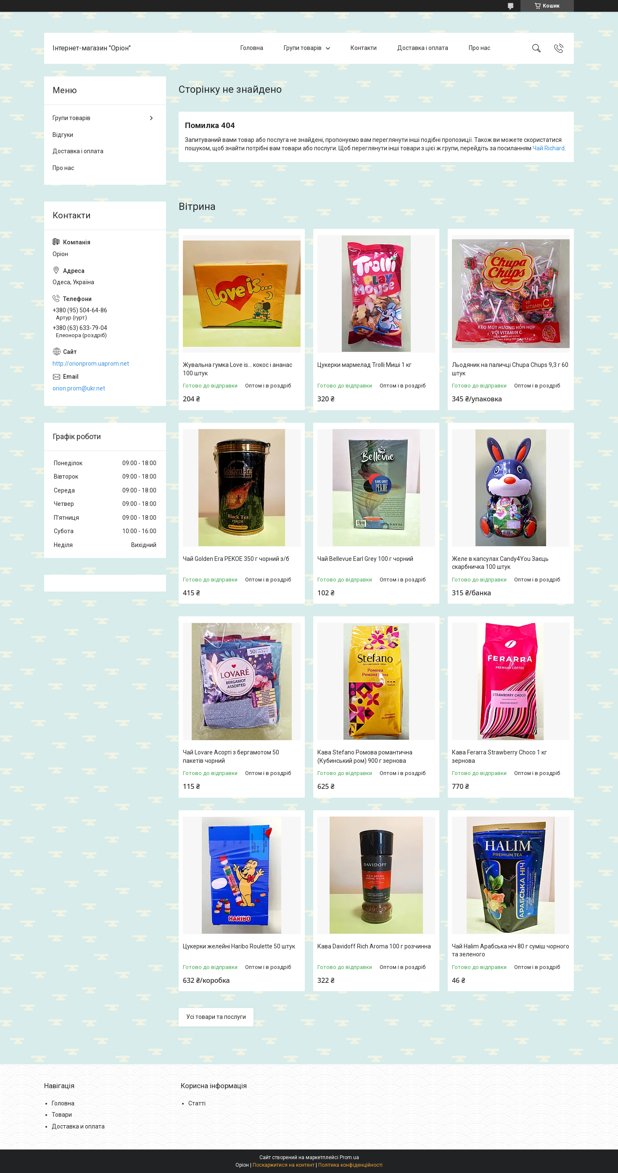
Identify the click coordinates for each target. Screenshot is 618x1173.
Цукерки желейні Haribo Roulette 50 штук (239, 946)
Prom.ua (349, 1157)
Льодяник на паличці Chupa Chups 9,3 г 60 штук (510, 369)
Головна (251, 48)
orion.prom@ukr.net (79, 388)
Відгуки (63, 134)
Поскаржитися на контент (283, 1165)
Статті (197, 1103)
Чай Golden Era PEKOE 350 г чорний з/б (236, 558)
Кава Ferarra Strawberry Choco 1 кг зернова (499, 756)
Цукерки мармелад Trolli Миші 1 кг (364, 364)
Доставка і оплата (422, 48)
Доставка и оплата (78, 1126)
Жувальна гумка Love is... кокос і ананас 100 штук (237, 369)
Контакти (364, 48)
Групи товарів (303, 48)
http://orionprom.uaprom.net (91, 363)
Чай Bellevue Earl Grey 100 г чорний (365, 558)
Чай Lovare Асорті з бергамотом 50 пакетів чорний (231, 756)
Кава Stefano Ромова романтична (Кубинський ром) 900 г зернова (364, 756)
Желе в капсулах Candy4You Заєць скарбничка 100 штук (500, 563)
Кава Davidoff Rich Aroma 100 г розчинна (374, 946)
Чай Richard (549, 148)
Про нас (479, 48)
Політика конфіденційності (350, 1165)
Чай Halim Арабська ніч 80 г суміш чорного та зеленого (510, 950)
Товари (62, 1114)
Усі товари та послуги (216, 1016)
